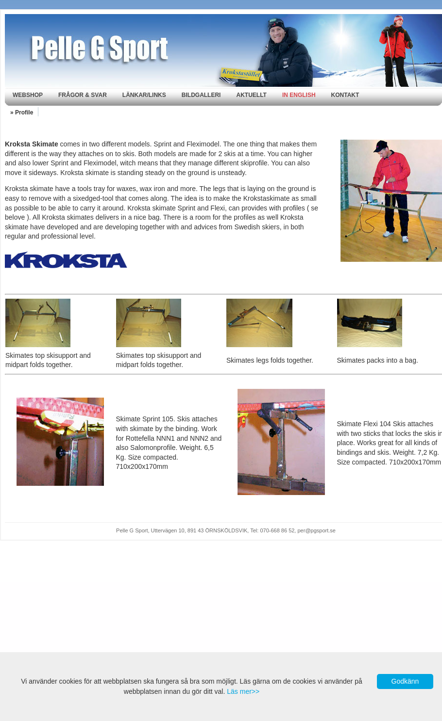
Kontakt (345, 95)
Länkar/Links (144, 95)
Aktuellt (251, 95)
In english (299, 95)
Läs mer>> (243, 691)
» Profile (21, 112)
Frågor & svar (82, 95)
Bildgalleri (201, 95)
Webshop (28, 95)
